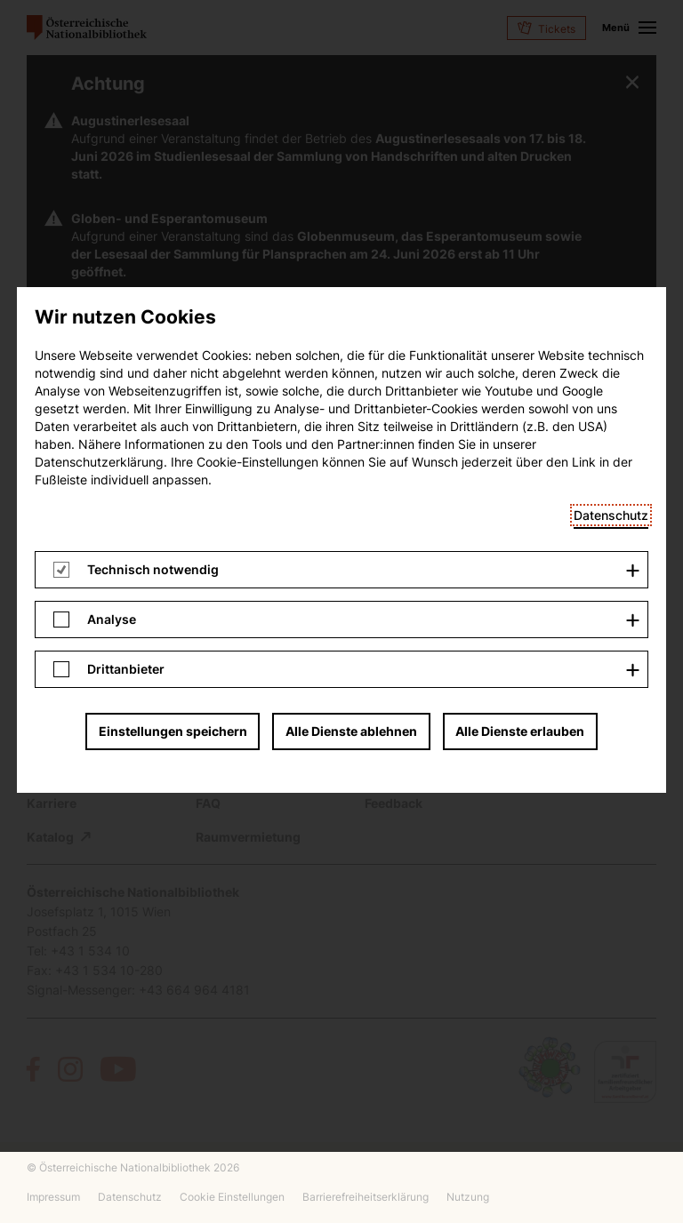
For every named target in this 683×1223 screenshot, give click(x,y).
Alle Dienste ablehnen (351, 261)
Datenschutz (611, 45)
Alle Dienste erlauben (519, 261)
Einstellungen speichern (173, 261)
